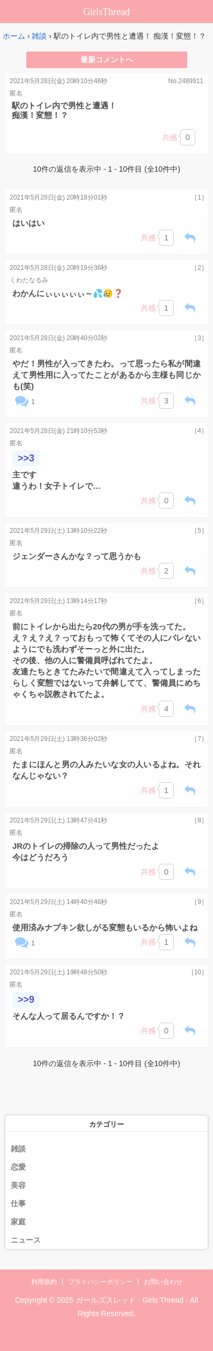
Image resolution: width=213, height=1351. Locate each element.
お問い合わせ (163, 1282)
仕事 (18, 1203)
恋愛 (18, 1167)
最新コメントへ (106, 59)
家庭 (18, 1221)
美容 (18, 1185)
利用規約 (44, 1282)
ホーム (14, 36)
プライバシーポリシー (100, 1282)
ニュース (26, 1240)
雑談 (39, 36)
